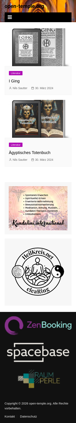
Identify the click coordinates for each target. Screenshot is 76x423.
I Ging (14, 81)
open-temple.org (24, 6)
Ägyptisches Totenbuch (29, 152)
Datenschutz (28, 416)
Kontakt (10, 416)
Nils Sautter (20, 88)
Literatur (16, 73)
